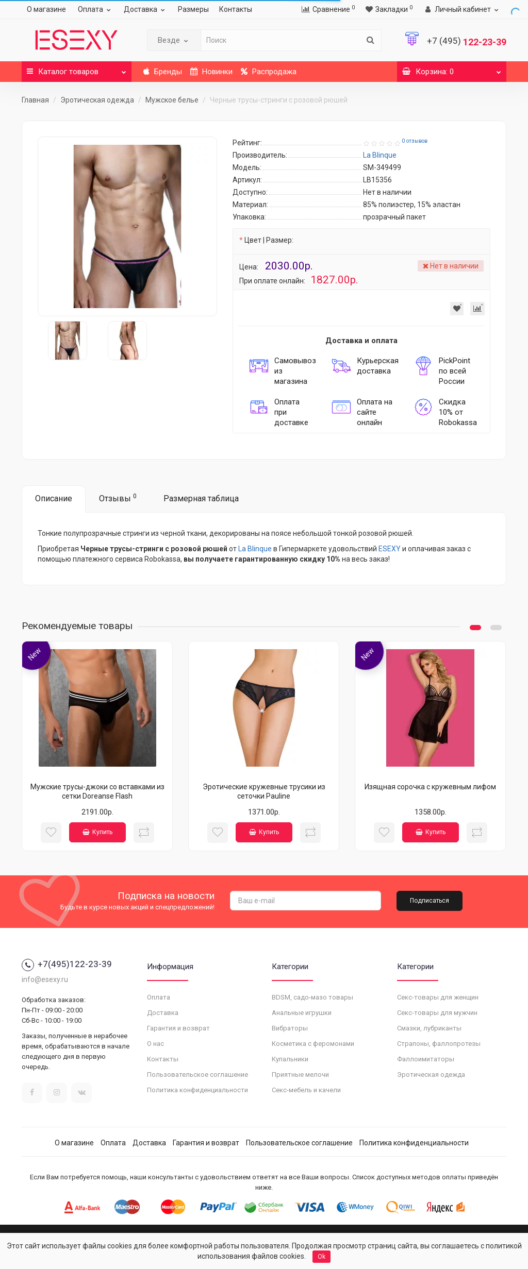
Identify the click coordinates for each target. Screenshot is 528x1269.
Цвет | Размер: (268, 240)
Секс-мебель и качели (306, 1090)
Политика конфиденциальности (197, 1090)
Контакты (235, 9)
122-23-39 (466, 42)
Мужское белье (172, 100)
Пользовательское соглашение (197, 1074)
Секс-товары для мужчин (437, 1013)
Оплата (95, 9)
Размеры (193, 9)
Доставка (146, 9)
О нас (155, 1043)
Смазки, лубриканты (429, 1028)
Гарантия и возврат (178, 1028)
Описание (53, 498)
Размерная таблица (201, 498)
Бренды (162, 71)
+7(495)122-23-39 (67, 964)
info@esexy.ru (45, 979)
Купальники (290, 1059)
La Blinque (255, 549)
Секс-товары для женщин (437, 997)
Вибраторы (290, 1028)
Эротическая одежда (97, 100)
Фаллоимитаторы (425, 1059)
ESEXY (389, 549)
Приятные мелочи (300, 1074)
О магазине (46, 9)
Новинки (211, 71)
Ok (321, 1256)
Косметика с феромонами (313, 1043)
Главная (35, 100)
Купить (97, 832)
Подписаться (429, 900)
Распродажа (268, 71)
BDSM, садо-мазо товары (312, 997)
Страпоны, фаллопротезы (439, 1043)
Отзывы (118, 498)
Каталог (76, 68)
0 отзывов (414, 141)
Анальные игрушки (302, 1013)
